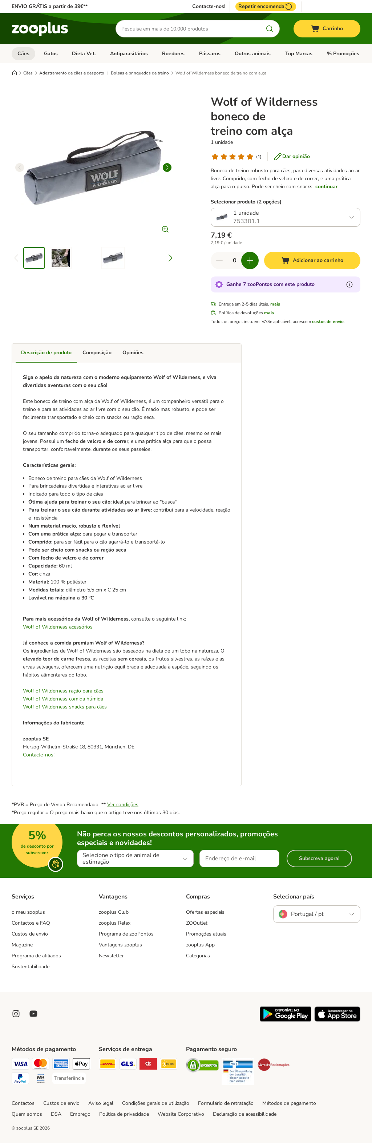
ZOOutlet (196, 923)
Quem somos (27, 1114)
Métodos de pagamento (289, 1103)
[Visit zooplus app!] (285, 1020)
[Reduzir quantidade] (219, 260)
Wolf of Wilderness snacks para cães (65, 706)
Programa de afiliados (36, 955)
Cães (23, 53)
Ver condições (122, 804)
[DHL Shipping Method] (107, 1065)
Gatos (51, 53)
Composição (97, 352)
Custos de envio (30, 933)
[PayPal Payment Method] (20, 1080)
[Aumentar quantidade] (250, 260)
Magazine (22, 944)
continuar (326, 186)
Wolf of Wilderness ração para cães (63, 690)
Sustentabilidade (30, 966)
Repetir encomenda (265, 6)
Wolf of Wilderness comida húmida (63, 698)
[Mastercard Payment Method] (40, 1065)
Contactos (23, 1103)
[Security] (202, 1066)
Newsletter (111, 955)
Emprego (80, 1114)
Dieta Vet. (84, 53)
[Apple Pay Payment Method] (81, 1065)
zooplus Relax (114, 923)
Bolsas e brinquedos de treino (140, 73)
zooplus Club (114, 912)
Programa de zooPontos (126, 933)
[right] (167, 167)
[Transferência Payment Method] (69, 1078)
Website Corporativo (181, 1114)
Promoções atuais (206, 933)
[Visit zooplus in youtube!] (33, 1013)
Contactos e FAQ (31, 923)
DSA (56, 1114)
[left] (19, 167)
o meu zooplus (28, 912)
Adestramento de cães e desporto (71, 73)
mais (275, 304)
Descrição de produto (46, 352)
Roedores (173, 53)
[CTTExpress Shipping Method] (148, 1065)
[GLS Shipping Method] (128, 1065)
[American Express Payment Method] (61, 1065)
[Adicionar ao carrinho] (312, 260)
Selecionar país (293, 897)
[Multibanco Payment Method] (40, 1080)
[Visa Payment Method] (20, 1065)
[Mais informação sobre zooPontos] (349, 284)
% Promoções (343, 53)
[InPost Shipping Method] (168, 1065)
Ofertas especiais (205, 912)
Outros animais (253, 53)
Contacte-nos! (208, 6)
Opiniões (132, 352)
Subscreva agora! (319, 858)
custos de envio (328, 321)
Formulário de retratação (226, 1103)
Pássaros (210, 53)
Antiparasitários (129, 53)
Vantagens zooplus (120, 944)
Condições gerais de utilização (155, 1103)
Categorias (198, 955)
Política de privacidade (124, 1114)
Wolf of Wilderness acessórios (58, 626)
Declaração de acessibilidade (244, 1114)
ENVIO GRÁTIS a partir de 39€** (50, 6)
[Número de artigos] (234, 260)
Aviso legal (100, 1103)
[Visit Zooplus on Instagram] (16, 1013)
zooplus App (200, 944)
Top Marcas (298, 53)
